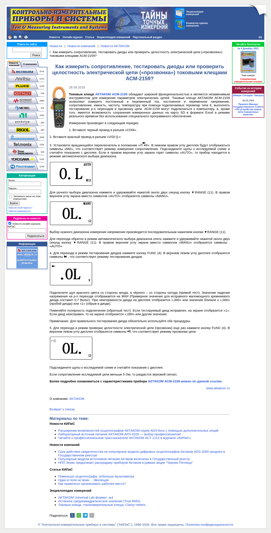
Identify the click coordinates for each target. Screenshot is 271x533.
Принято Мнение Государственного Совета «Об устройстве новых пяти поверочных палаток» (248, 109)
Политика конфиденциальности (209, 524)
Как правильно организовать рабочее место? (92, 483)
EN (260, 37)
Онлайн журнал (72, 37)
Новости (54, 37)
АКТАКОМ (76, 398)
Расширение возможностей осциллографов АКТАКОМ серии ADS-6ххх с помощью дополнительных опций (138, 430)
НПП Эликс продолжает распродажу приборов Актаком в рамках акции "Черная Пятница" (125, 462)
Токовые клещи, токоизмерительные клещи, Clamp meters (101, 505)
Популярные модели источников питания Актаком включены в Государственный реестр (124, 459)
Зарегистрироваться (19, 211)
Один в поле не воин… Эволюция (83, 480)
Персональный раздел (147, 37)
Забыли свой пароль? (20, 207)
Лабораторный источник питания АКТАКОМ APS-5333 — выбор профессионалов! (119, 434)
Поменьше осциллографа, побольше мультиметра (96, 476)
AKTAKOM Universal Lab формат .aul (85, 497)
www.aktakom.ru (218, 388)
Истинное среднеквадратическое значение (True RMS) (99, 501)
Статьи (89, 37)
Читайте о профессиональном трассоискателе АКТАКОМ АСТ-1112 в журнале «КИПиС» (124, 438)
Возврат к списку (62, 409)
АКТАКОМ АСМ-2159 (111, 94)
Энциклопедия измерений (113, 37)
